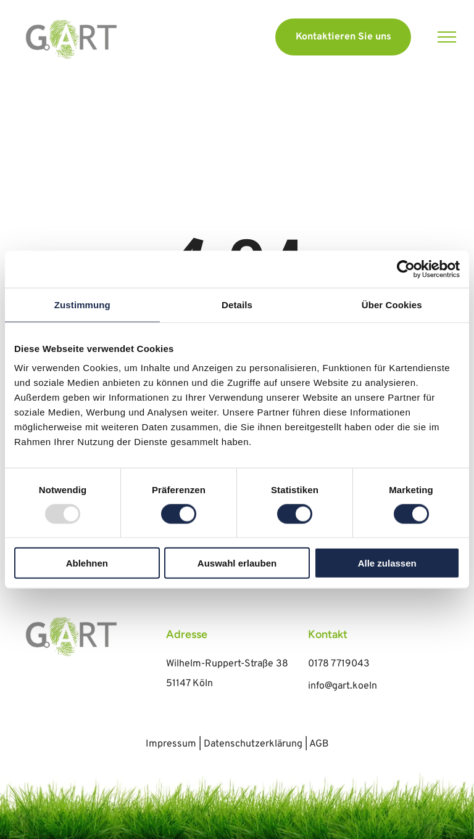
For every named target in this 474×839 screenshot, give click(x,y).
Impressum (171, 744)
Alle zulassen (387, 563)
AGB (319, 744)
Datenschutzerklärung (253, 744)
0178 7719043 (339, 664)
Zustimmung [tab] (82, 304)
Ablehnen (87, 563)
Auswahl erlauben (237, 563)
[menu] (447, 37)
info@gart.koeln (342, 686)
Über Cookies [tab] (392, 304)
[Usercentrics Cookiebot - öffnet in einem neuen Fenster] (406, 269)
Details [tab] (237, 304)
